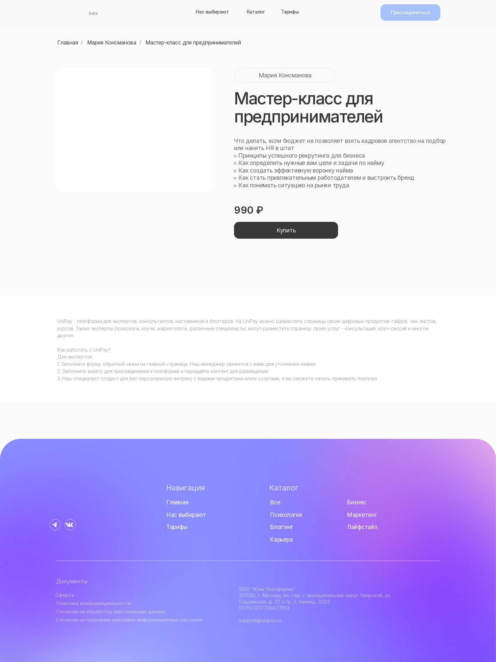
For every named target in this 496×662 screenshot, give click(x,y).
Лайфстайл (362, 526)
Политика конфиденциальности (93, 603)
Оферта (64, 595)
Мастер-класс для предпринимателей (193, 43)
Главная (67, 43)
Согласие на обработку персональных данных (110, 611)
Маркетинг (362, 514)
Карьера (281, 539)
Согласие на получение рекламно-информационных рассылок (129, 620)
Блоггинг (281, 526)
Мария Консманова (111, 43)
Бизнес (357, 502)
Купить (286, 230)
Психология (286, 514)
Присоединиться (410, 12)
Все (275, 502)
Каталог (256, 12)
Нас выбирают (212, 12)
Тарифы (290, 12)
